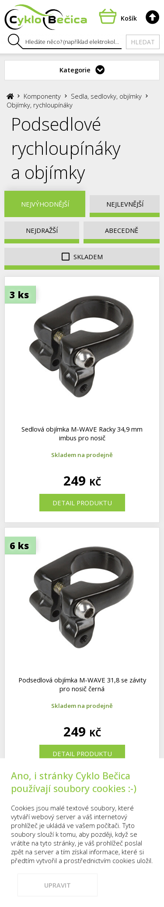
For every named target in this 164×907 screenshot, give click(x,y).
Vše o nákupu (134, 798)
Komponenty (42, 96)
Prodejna (36, 798)
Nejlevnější (124, 204)
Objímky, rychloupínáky (40, 104)
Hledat (143, 42)
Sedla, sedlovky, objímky (106, 96)
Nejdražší (42, 230)
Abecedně (121, 230)
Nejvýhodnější (45, 204)
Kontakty (82, 798)
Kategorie (75, 69)
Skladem (82, 256)
